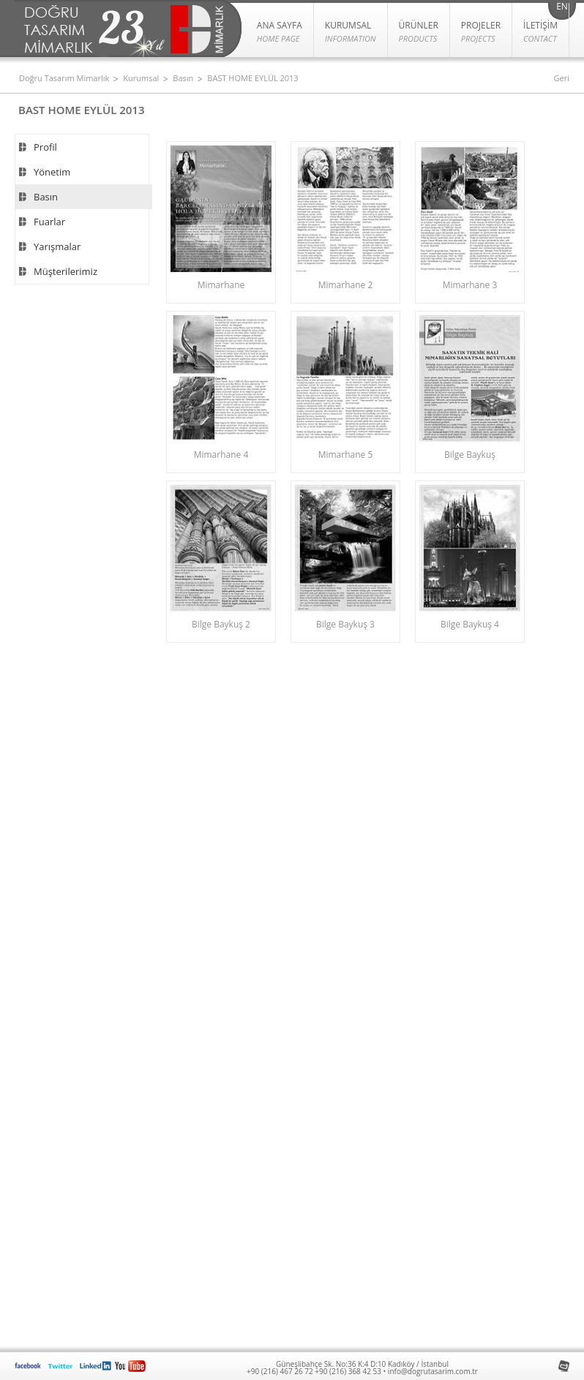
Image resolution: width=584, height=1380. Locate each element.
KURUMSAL (350, 32)
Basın (183, 78)
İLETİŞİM (540, 32)
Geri (561, 78)
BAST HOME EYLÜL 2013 (252, 78)
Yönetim (52, 171)
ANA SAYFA (279, 32)
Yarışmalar (57, 246)
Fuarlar (49, 221)
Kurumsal (141, 78)
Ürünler (418, 32)
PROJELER (481, 32)
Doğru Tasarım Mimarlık (64, 78)
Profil (45, 147)
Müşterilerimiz (65, 271)
